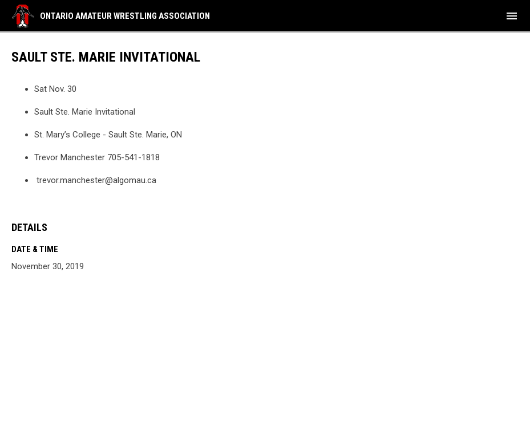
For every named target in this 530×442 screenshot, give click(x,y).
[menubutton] (512, 16)
